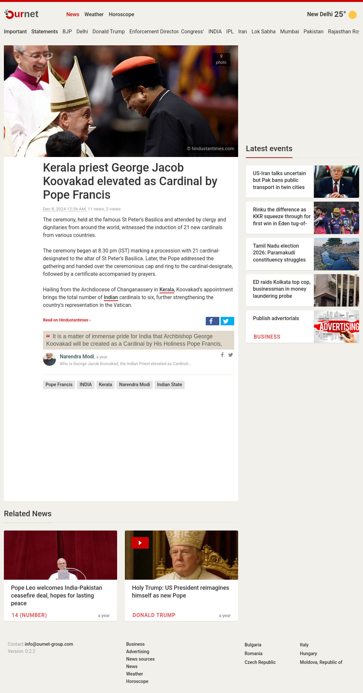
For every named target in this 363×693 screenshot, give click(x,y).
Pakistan (313, 31)
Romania (253, 653)
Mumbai (289, 31)
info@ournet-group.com (49, 644)
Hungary (308, 653)
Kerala (167, 289)
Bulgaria (253, 644)
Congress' (192, 31)
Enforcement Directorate (157, 31)
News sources (140, 659)
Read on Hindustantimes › (67, 320)
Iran (242, 31)
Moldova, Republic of (321, 662)
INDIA (215, 31)
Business (267, 337)
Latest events (269, 148)
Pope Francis (59, 384)
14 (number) (29, 615)
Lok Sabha (263, 31)
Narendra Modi (77, 356)
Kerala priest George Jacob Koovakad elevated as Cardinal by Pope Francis (130, 181)
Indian (111, 297)
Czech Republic (260, 662)
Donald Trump (109, 31)
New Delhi (320, 14)
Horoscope (121, 14)
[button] (212, 321)
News (72, 14)
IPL (230, 31)
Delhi (82, 31)
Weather (94, 14)
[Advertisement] (138, 440)
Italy (304, 644)
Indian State (169, 384)
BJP (67, 31)
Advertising (137, 651)
